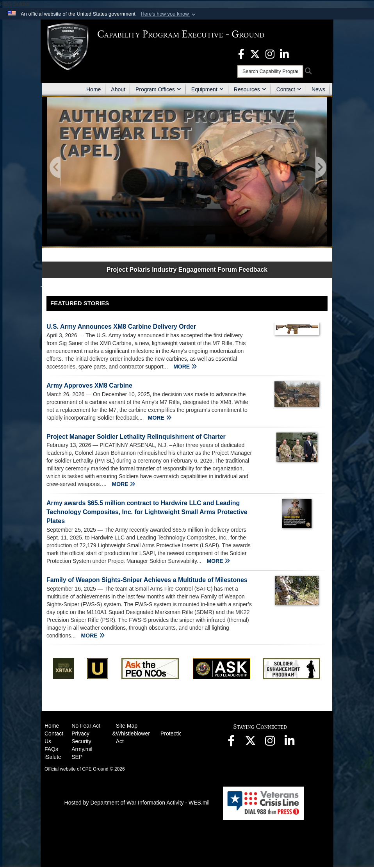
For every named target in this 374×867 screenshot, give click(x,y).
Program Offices (158, 89)
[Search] (270, 71)
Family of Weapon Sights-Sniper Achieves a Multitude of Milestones (147, 580)
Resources (250, 89)
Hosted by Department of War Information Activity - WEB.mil (137, 802)
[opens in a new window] (241, 53)
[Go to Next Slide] (320, 167)
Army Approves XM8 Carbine (89, 385)
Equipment (207, 89)
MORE (185, 366)
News (318, 89)
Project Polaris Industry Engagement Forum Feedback (187, 269)
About (118, 89)
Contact (288, 89)
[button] (169, 14)
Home (93, 89)
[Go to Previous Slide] (55, 167)
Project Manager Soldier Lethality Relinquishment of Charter (136, 436)
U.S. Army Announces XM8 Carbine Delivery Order (121, 326)
